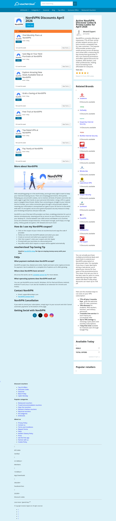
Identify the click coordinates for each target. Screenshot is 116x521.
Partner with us (23, 440)
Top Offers (61, 10)
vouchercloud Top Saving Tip (29, 247)
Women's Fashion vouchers (27, 409)
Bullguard (83, 147)
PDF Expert (84, 242)
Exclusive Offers (73, 10)
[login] (82, 73)
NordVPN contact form (26, 296)
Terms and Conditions (25, 427)
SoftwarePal (84, 230)
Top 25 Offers (22, 387)
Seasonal (46, 10)
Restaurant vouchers (89, 10)
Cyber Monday (23, 396)
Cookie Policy (22, 442)
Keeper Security (85, 195)
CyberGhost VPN (86, 183)
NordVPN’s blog (29, 251)
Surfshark (83, 206)
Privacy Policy (22, 423)
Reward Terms (23, 429)
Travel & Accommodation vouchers (30, 405)
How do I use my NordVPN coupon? (33, 226)
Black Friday (22, 394)
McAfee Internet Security (88, 136)
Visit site (79, 70)
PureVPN (83, 218)
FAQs (17, 257)
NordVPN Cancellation (26, 300)
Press (20, 436)
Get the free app (23, 438)
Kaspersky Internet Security (86, 123)
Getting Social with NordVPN (29, 310)
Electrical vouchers (24, 411)
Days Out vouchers (24, 407)
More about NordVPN (26, 166)
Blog (53, 10)
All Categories (22, 414)
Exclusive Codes (23, 389)
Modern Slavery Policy (25, 433)
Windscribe (84, 171)
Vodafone (83, 98)
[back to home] (25, 4)
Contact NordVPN (23, 290)
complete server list (40, 275)
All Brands (21, 416)
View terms (65, 48)
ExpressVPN (84, 159)
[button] (24, 10)
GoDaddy (83, 110)
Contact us (21, 425)
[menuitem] (24, 10)
